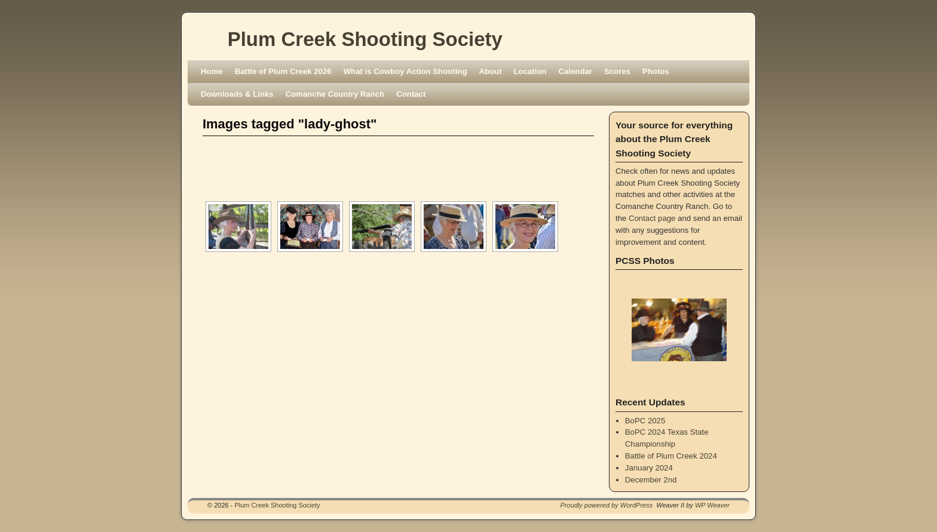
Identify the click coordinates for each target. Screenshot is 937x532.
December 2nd (651, 479)
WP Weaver (712, 505)
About (490, 71)
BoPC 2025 (645, 420)
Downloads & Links (237, 94)
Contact (410, 94)
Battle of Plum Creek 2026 (283, 71)
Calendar (575, 71)
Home (212, 71)
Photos (655, 71)
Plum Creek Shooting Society (365, 39)
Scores (617, 71)
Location (530, 71)
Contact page (652, 218)
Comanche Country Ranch (335, 94)
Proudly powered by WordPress (607, 505)
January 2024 (649, 467)
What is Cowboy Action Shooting (405, 71)
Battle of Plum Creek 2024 (671, 455)
